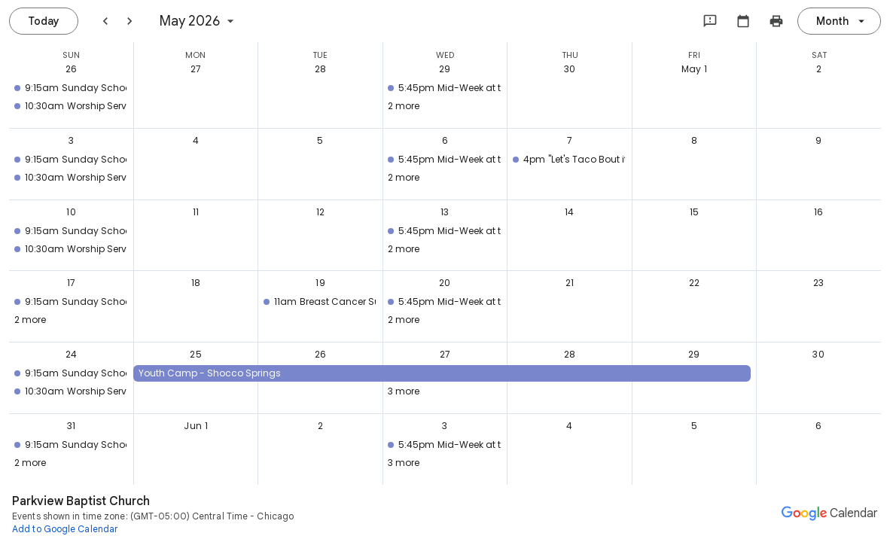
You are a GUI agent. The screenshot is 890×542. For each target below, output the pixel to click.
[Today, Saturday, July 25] (43, 21)
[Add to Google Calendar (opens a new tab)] (65, 528)
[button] (68, 88)
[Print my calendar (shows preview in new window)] (776, 21)
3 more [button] (403, 391)
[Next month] (129, 21)
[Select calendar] (743, 21)
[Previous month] (105, 21)
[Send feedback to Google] (710, 21)
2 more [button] (403, 105)
